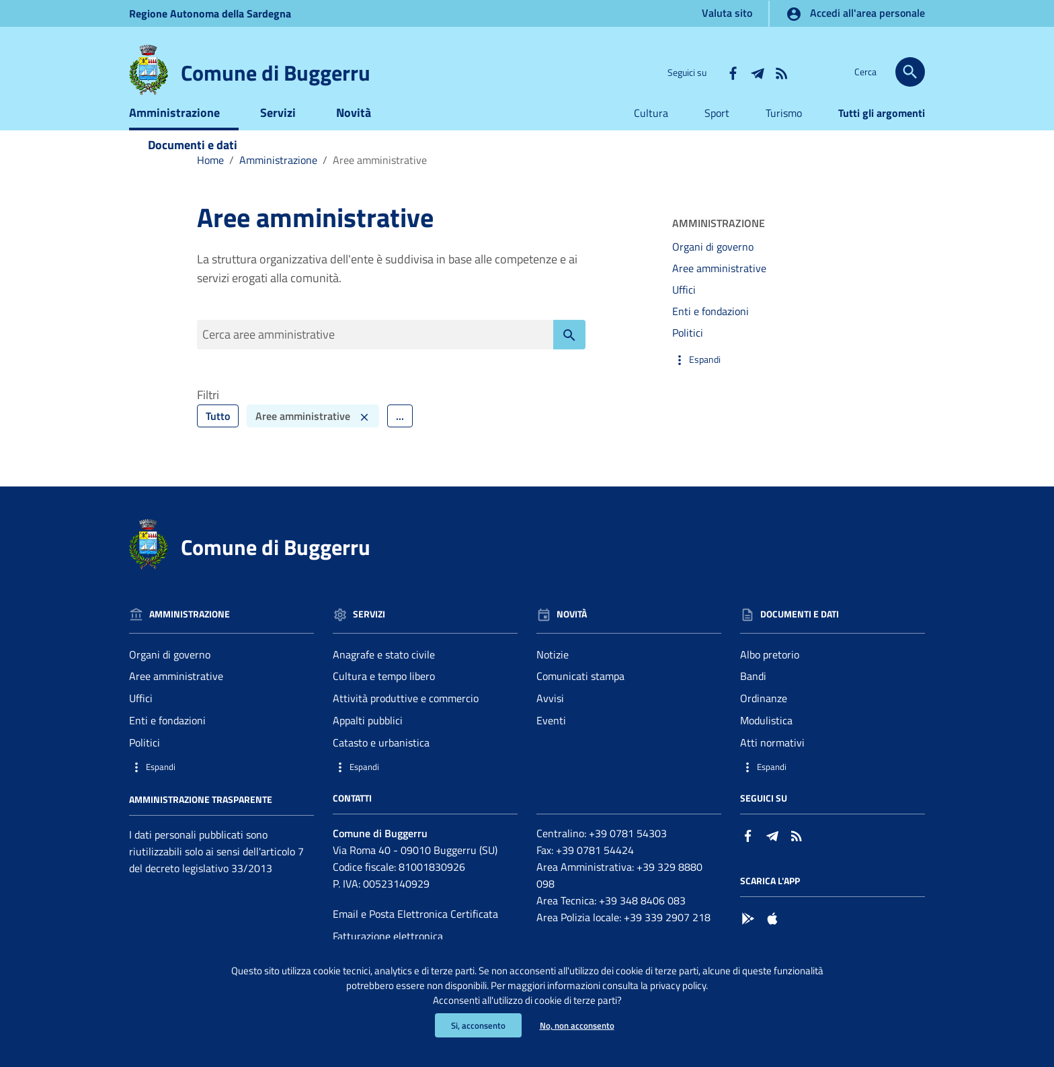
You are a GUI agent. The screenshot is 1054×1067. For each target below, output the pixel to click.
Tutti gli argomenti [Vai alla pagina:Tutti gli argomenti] (881, 133)
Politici (687, 353)
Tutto (218, 439)
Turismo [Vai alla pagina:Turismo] (784, 133)
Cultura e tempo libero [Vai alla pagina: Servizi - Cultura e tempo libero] (384, 699)
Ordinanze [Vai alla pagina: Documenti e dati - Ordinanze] (763, 722)
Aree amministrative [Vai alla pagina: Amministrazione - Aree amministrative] (176, 699)
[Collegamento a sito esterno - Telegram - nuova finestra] (757, 72)
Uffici (684, 310)
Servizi (278, 133)
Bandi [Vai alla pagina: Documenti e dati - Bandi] (753, 699)
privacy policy (718, 982)
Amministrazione (174, 133)
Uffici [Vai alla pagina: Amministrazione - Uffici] (141, 722)
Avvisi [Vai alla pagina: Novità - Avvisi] (550, 722)
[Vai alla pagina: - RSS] (781, 72)
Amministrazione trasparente (200, 822)
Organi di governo (713, 267)
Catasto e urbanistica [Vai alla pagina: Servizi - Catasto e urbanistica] (381, 765)
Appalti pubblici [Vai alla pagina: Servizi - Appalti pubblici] (368, 744)
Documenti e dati (192, 165)
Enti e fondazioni (710, 331)
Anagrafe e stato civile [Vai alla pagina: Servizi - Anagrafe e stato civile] (384, 677)
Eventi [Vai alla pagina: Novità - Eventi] (551, 744)
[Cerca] (910, 72)
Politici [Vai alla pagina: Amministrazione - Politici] (144, 765)
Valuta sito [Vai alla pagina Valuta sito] (727, 13)
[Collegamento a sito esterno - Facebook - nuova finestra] (733, 72)
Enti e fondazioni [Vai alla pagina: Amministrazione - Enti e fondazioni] (167, 744)
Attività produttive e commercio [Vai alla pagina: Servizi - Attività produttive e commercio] (406, 722)
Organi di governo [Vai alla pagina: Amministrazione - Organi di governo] (169, 677)
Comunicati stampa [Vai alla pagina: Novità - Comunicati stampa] (580, 699)
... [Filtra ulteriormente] (400, 439)
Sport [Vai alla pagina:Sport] (716, 133)
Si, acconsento (475, 1025)
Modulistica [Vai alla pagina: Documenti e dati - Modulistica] (766, 744)
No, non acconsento (578, 1025)
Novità (353, 133)
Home (210, 180)
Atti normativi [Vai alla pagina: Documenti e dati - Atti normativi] (772, 765)
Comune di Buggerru (275, 72)
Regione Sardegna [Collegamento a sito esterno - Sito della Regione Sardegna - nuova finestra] (210, 13)
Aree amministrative (719, 289)
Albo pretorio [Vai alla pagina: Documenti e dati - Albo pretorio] (769, 677)
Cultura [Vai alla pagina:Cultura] (651, 133)
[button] (764, 380)
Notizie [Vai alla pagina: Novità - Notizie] (552, 677)
